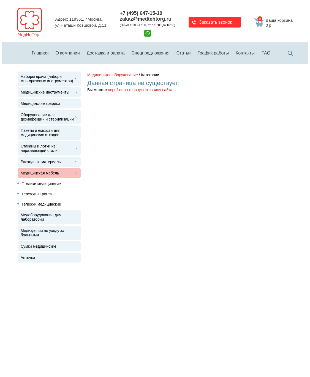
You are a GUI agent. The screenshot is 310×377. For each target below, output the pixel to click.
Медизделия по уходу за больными (42, 232)
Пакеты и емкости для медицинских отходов (40, 132)
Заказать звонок (215, 22)
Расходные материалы (41, 162)
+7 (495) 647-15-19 (141, 13)
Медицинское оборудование (112, 75)
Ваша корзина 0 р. (275, 23)
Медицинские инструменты (45, 92)
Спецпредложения (151, 53)
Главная (40, 53)
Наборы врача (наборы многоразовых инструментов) (47, 78)
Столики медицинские (41, 184)
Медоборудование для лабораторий (41, 217)
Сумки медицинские (38, 246)
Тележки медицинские (41, 204)
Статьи (183, 53)
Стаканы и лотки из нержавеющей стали (39, 148)
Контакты (245, 53)
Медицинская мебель (40, 173)
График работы (213, 53)
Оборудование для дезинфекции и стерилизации (47, 117)
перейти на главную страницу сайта (140, 90)
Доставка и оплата (106, 53)
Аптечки (28, 257)
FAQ (266, 53)
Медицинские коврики (40, 103)
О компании (67, 53)
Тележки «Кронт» (36, 194)
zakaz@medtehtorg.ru (146, 19)
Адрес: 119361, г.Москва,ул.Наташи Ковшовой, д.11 (80, 22)
